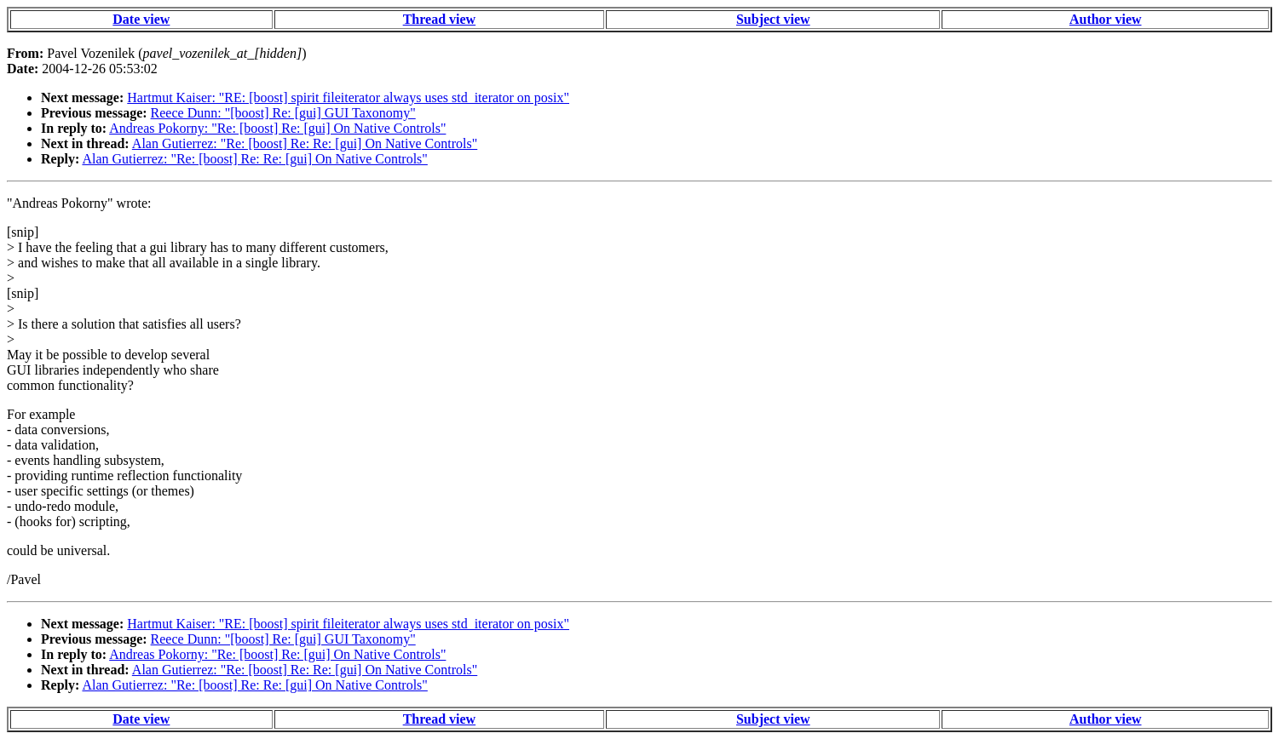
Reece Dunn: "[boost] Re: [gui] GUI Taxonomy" (283, 113)
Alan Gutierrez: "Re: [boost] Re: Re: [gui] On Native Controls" (304, 143)
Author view (1105, 19)
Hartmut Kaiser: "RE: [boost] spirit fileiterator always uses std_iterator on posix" (348, 97)
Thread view (439, 19)
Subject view (773, 19)
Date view (141, 19)
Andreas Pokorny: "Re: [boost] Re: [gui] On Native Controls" (277, 128)
